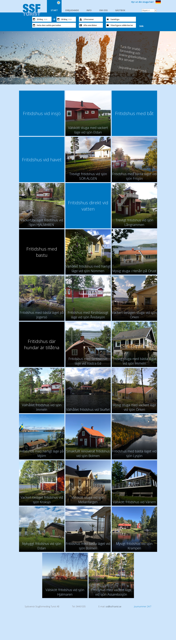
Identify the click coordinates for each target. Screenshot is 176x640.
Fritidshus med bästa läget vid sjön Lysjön (134, 453)
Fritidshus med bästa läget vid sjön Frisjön (134, 176)
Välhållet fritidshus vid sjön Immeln (42, 407)
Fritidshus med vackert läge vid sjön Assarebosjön (111, 592)
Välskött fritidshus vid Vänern (134, 502)
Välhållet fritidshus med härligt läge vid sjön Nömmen (88, 268)
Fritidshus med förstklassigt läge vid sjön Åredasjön (88, 314)
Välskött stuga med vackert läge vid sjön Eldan (88, 129)
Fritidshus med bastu (41, 252)
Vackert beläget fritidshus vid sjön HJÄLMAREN (41, 222)
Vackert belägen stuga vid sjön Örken (134, 314)
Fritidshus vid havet (42, 159)
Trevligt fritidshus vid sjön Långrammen (134, 222)
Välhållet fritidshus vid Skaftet (88, 409)
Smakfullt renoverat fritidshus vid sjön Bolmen (88, 453)
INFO (89, 10)
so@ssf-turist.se (113, 606)
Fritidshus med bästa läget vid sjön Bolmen (88, 545)
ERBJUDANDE (72, 10)
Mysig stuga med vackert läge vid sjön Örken (134, 407)
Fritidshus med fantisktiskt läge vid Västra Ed (88, 360)
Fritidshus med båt (134, 113)
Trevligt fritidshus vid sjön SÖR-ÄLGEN (88, 176)
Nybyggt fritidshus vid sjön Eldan (41, 545)
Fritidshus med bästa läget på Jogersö (42, 314)
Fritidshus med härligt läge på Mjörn (42, 453)
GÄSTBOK (120, 10)
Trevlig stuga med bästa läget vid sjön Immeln (134, 360)
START (54, 10)
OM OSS (103, 10)
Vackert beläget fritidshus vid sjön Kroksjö (41, 499)
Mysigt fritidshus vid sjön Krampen (134, 545)
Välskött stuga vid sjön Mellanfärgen (88, 499)
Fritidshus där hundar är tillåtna (41, 344)
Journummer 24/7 (142, 606)
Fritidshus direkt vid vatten (88, 205)
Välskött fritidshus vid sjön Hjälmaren (65, 592)
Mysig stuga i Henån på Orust (134, 270)
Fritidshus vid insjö (42, 113)
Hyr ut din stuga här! (142, 1)
